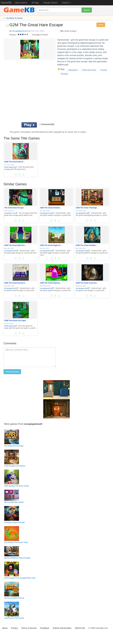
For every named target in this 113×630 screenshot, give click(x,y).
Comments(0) (46, 124)
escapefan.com (10, 213)
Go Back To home (14, 18)
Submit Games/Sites (62, 628)
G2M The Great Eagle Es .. (51, 245)
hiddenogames (10, 167)
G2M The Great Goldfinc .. (87, 245)
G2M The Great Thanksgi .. (87, 208)
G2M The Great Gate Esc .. (15, 245)
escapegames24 (20, 31)
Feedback (44, 628)
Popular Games (50, 2)
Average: (36, 34)
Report (100, 25)
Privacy (14, 628)
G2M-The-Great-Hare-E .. (14, 162)
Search (86, 10)
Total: (44, 34)
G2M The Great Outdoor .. (51, 208)
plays (74, 31)
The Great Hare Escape (14, 208)
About (5, 628)
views (66, 31)
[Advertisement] (46, 98)
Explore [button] (66, 2)
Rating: (12, 34)
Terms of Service (28, 628)
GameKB (6, 2)
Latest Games (20, 2)
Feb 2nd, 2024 (37, 31)
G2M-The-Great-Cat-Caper (15, 320)
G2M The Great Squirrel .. (50, 283)
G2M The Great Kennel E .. (15, 283)
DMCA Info (80, 628)
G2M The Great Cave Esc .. (87, 283)
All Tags (35, 2)
